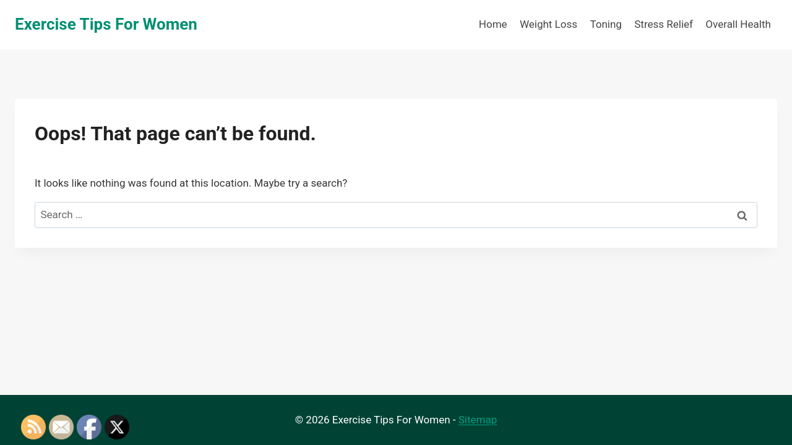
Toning (605, 24)
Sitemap (477, 419)
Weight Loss (548, 24)
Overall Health (737, 24)
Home (493, 24)
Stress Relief (663, 24)
